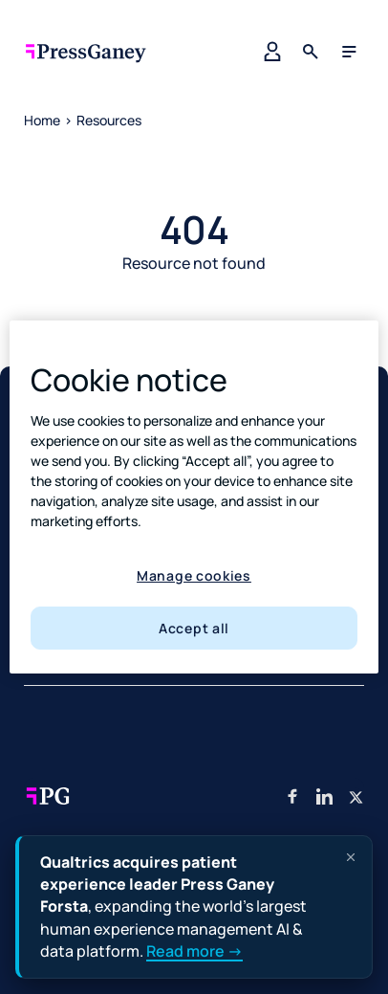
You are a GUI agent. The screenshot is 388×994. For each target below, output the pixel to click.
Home (42, 120)
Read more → (194, 950)
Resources (108, 120)
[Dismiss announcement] (350, 857)
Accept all (194, 628)
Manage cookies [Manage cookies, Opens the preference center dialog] (194, 575)
